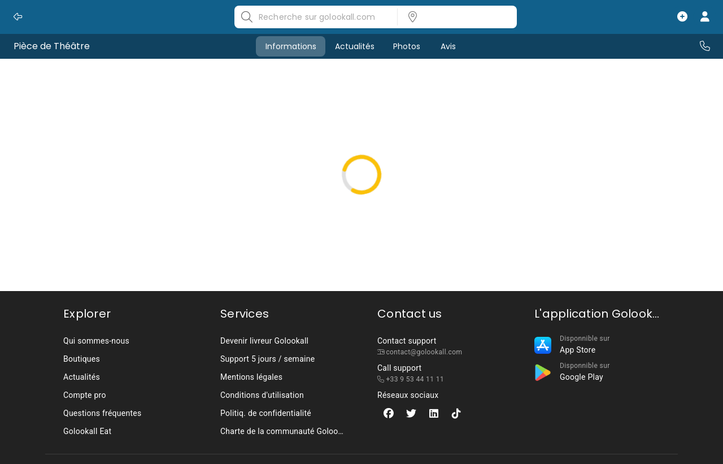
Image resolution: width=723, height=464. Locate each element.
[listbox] (453, 16)
